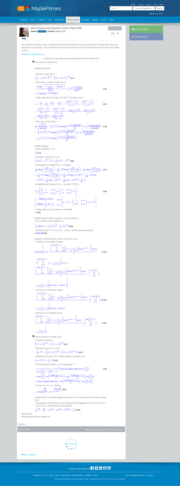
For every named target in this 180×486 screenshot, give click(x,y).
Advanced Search (156, 13)
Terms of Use (105, 479)
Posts (33, 20)
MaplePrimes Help (138, 475)
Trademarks (121, 479)
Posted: (34, 31)
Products (41, 20)
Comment (110, 430)
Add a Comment (28, 455)
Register (141, 4)
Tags (51, 475)
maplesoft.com (95, 479)
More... (119, 430)
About (161, 4)
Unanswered (59, 20)
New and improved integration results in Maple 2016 (56, 28)
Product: (51, 31)
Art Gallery (86, 20)
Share (102, 430)
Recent (103, 20)
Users (50, 20)
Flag (88, 430)
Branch (95, 430)
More (112, 20)
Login (133, 4)
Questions (24, 20)
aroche (40, 31)
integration (21, 424)
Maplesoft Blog (72, 20)
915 (44, 31)
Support (148, 4)
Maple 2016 (61, 31)
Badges (95, 20)
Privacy (113, 479)
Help (155, 4)
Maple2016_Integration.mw (32, 54)
